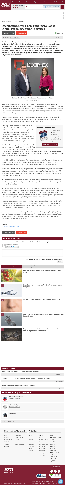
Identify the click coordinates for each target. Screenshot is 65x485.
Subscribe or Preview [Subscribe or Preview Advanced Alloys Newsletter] (14, 406)
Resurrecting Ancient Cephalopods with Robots (18, 385)
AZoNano (6, 437)
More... (62, 2)
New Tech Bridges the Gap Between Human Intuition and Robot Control (43, 315)
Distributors (42, 446)
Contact (52, 444)
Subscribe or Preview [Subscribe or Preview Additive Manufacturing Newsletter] (14, 398)
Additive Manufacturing (16, 397)
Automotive (12, 413)
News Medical (19, 442)
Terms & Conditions (53, 449)
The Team (42, 455)
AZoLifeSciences (20, 444)
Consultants (42, 448)
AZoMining (7, 446)
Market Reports (43, 440)
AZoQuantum (19, 437)
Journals (31, 451)
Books (30, 448)
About (30, 435)
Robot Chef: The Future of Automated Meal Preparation (21, 372)
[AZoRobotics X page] (17, 8)
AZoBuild (6, 444)
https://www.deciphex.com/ (10, 226)
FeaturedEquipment (53, 266)
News (9, 21)
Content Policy (54, 456)
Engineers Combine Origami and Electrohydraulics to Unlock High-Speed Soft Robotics (42, 330)
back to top (56, 466)
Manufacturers (43, 444)
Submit (60, 262)
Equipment (32, 442)
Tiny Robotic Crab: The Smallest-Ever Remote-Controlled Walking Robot (27, 378)
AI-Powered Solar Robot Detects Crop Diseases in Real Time (42, 271)
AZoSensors (18, 435)
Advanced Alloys (14, 405)
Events (41, 442)
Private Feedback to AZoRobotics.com (52, 259)
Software (41, 437)
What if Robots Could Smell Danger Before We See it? (41, 300)
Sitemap (41, 453)
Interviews (31, 444)
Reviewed (60, 33)
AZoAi (17, 440)
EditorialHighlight (32, 266)
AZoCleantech (8, 440)
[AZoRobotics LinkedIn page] (13, 8)
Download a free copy (50, 144)
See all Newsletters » (8, 421)
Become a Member (55, 437)
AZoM (5, 435)
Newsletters (53, 442)
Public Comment (33, 259)
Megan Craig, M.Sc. (15, 37)
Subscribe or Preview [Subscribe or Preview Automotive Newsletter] (14, 415)
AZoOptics (7, 442)
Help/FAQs (42, 451)
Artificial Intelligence (18, 21)
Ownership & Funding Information (54, 460)
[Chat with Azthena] (60, 481)
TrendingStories (11, 266)
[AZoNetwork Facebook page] (15, 8)
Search (52, 440)
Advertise (53, 446)
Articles (31, 440)
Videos (41, 435)
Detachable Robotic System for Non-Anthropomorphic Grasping (42, 286)
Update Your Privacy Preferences (14, 483)
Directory (31, 446)
